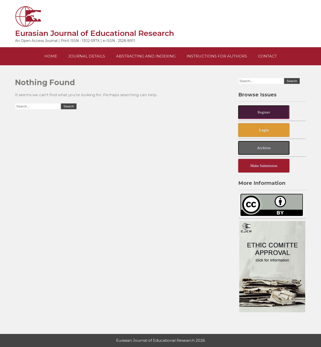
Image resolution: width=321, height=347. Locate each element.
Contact (267, 56)
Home (50, 56)
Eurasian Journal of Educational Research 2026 (160, 340)
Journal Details (86, 56)
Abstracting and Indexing (146, 56)
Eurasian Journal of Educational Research (94, 33)
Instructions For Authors (217, 56)
